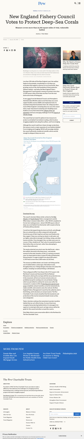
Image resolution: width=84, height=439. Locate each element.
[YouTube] (61, 428)
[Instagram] (53, 428)
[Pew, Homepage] (42, 3)
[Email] (72, 116)
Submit (72, 120)
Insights (5, 409)
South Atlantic (35, 219)
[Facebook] (51, 428)
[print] (15, 50)
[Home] (17, 379)
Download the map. (29, 213)
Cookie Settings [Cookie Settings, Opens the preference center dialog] (62, 437)
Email (64, 113)
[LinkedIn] (56, 428)
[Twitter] (58, 428)
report (29, 98)
